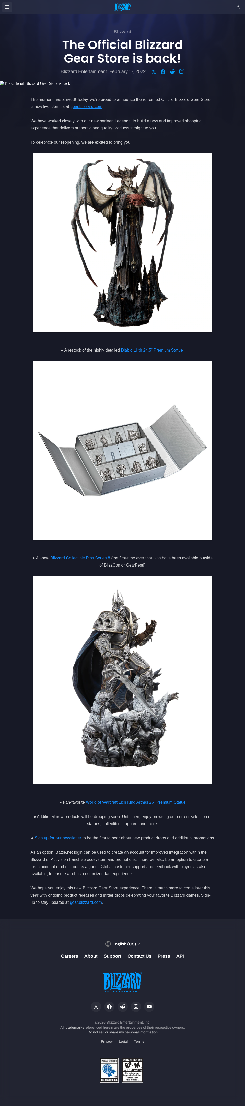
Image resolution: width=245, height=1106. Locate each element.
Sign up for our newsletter (58, 838)
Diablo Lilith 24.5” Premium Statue (152, 350)
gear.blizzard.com (86, 106)
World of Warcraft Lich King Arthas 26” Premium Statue (135, 802)
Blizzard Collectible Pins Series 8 (80, 558)
